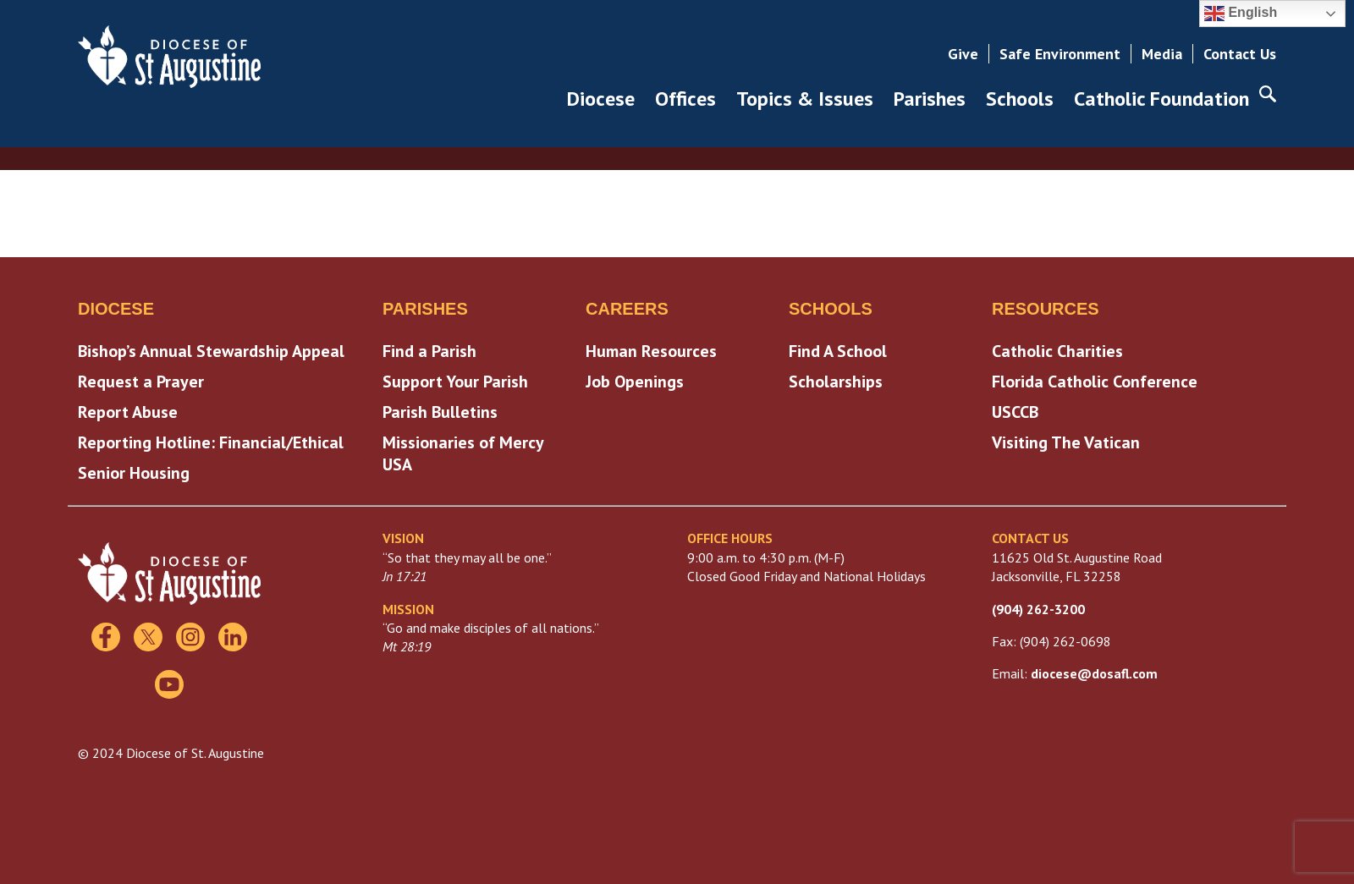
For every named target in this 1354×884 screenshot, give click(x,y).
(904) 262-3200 (1038, 609)
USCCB (1015, 412)
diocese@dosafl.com (1094, 673)
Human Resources (651, 351)
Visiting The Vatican (1066, 442)
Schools (1020, 98)
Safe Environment (1059, 53)
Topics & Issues (804, 98)
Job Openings (635, 382)
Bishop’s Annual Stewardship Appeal (211, 351)
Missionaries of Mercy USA (463, 453)
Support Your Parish (455, 382)
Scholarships (836, 382)
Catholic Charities (1057, 351)
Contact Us (1239, 53)
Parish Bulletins (440, 412)
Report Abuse (128, 412)
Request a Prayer (141, 382)
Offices (685, 98)
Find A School (838, 351)
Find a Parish (429, 351)
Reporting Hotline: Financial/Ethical (211, 442)
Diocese (601, 98)
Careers (627, 308)
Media (1162, 53)
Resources (1045, 308)
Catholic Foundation (1161, 98)
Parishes (930, 98)
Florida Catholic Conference (1094, 382)
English (1240, 13)
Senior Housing (134, 473)
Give (963, 53)
